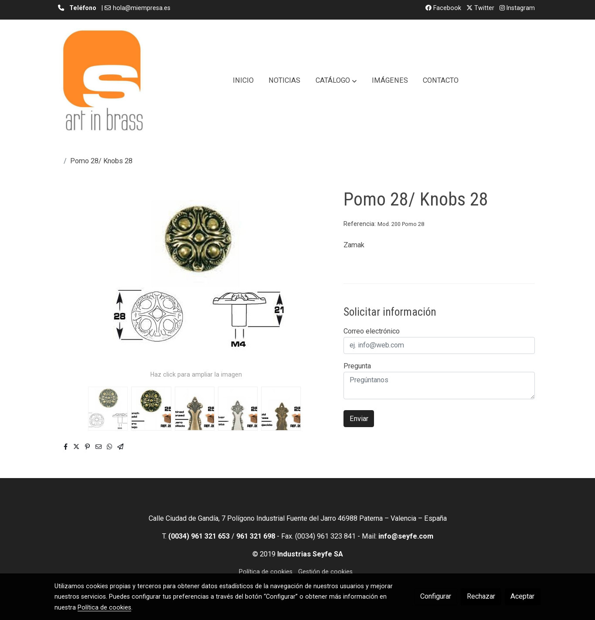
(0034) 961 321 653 (199, 536)
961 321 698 (255, 536)
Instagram (517, 7)
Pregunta (357, 366)
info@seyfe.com (405, 536)
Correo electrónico (371, 331)
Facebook (443, 7)
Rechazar (481, 596)
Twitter (480, 7)
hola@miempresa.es (141, 7)
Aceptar (522, 596)
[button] (336, 80)
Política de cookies (265, 571)
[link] (102, 80)
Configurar (435, 596)
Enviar (359, 418)
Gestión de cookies (325, 571)
